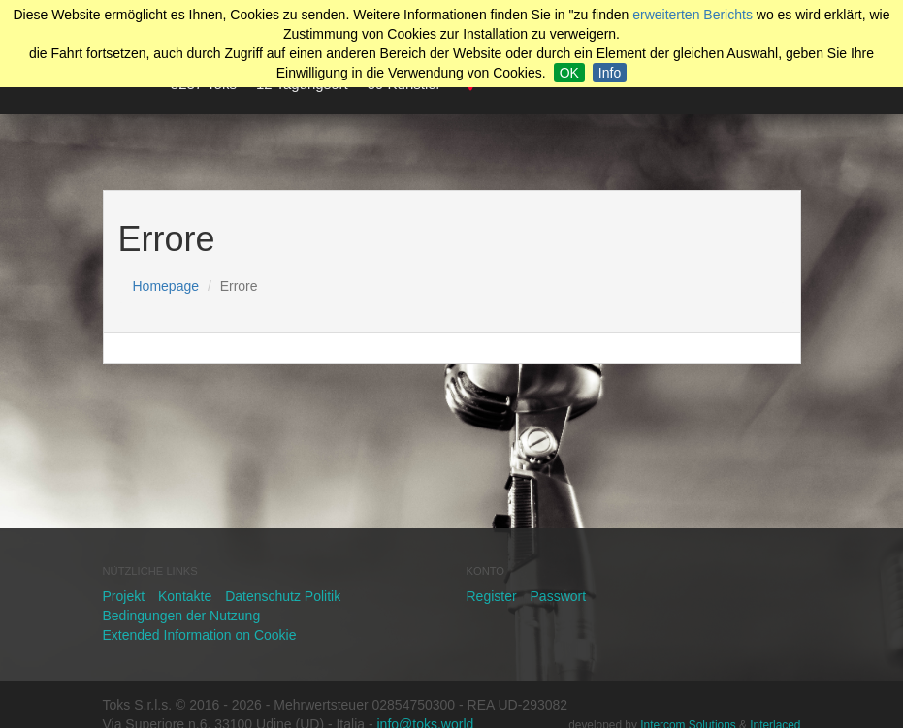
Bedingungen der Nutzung (182, 615)
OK (569, 72)
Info (609, 72)
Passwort (559, 596)
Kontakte (184, 596)
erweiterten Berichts (692, 14)
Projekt (124, 596)
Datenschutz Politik (282, 596)
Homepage (166, 286)
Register (492, 596)
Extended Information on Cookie (200, 635)
